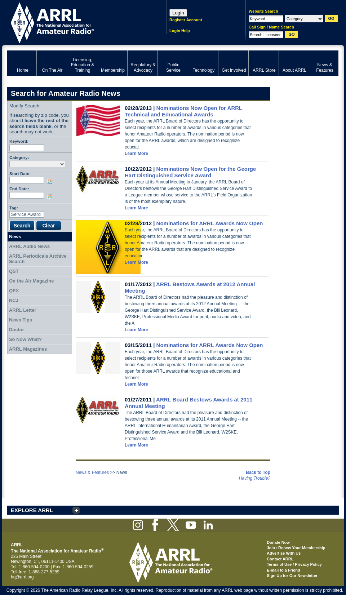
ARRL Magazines (28, 349)
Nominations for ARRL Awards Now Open (209, 223)
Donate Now (278, 542)
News (15, 236)
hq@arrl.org (22, 577)
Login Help (179, 30)
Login (178, 12)
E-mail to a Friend (283, 570)
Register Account (185, 20)
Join (271, 548)
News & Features (92, 472)
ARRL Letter (22, 310)
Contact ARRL (280, 559)
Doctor (16, 329)
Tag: (13, 207)
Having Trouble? (254, 478)
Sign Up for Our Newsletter (292, 575)
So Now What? (25, 339)
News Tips (20, 320)
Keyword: (18, 141)
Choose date (50, 181)
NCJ (13, 300)
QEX (14, 290)
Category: (19, 157)
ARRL (77, 22)
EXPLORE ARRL (32, 510)
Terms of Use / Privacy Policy (294, 564)
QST (14, 271)
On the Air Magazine (31, 281)
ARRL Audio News (29, 246)
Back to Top (258, 472)
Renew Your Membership (301, 548)
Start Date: (20, 173)
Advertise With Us (284, 553)
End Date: (19, 188)
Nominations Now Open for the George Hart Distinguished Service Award (190, 172)
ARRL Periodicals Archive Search (38, 259)
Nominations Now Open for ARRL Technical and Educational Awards (183, 111)
